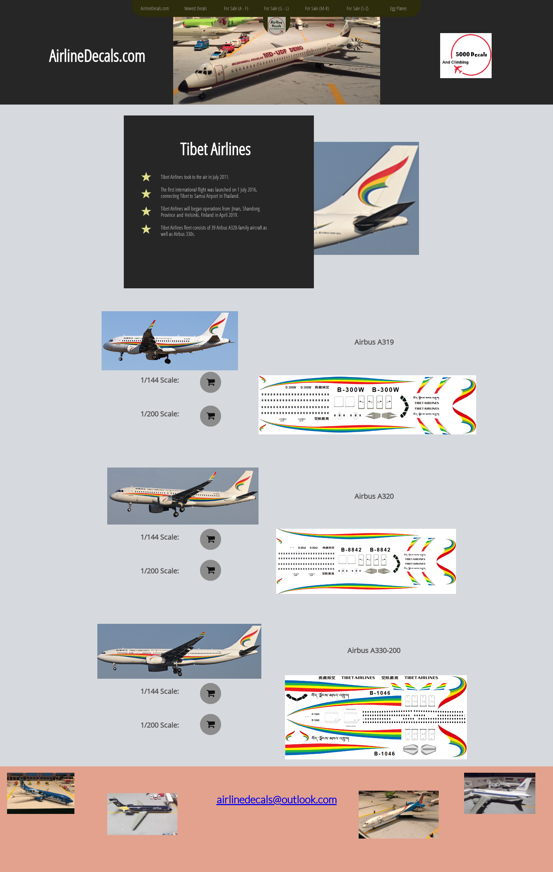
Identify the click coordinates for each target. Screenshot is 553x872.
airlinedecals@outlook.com (277, 799)
